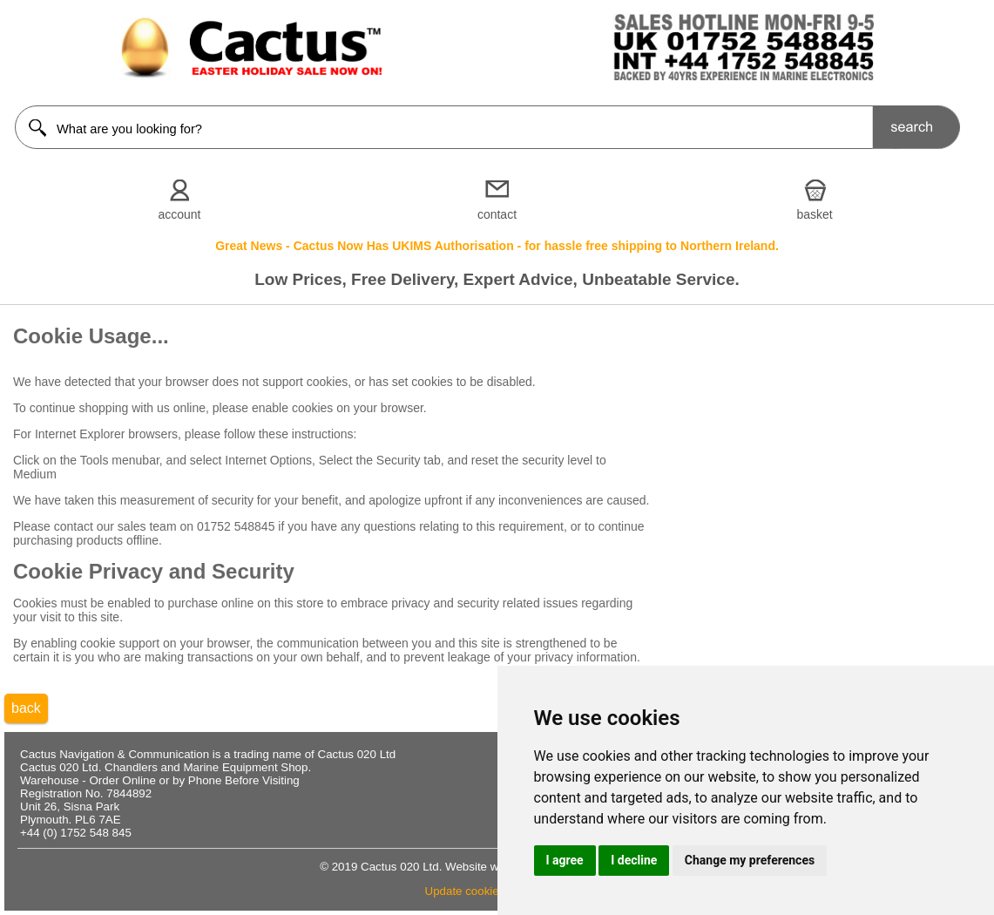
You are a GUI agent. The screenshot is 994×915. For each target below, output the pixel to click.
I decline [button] (634, 860)
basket (814, 214)
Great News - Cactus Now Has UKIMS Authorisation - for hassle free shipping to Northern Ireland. (497, 246)
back (26, 708)
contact (497, 214)
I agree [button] (565, 860)
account (179, 214)
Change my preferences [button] (750, 860)
